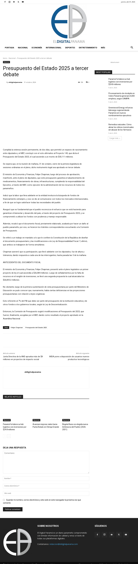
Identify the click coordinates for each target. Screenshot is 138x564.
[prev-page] (4, 433)
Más (103, 47)
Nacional (23, 47)
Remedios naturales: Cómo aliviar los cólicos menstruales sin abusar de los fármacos (121, 127)
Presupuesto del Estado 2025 (36, 327)
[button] (132, 48)
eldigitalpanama (15, 82)
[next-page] (9, 433)
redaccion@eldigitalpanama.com (63, 541)
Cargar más (114, 138)
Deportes (70, 47)
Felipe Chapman (17, 327)
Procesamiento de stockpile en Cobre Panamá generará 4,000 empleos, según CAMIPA (121, 96)
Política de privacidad (108, 561)
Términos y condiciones (88, 561)
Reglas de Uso (124, 561)
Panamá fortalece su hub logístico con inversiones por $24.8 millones (120, 81)
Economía (37, 47)
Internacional (53, 47)
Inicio (5, 58)
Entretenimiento (88, 47)
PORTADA (9, 47)
